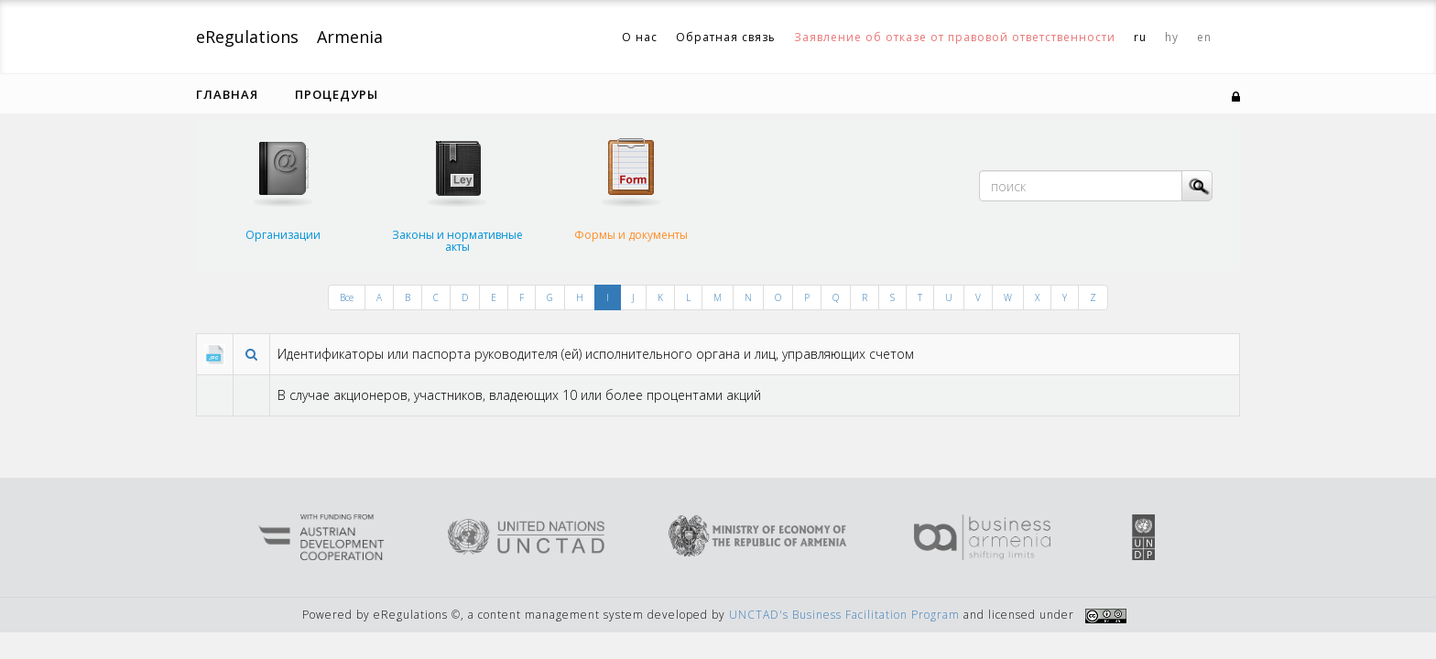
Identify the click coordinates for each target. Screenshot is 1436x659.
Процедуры (336, 94)
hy (1172, 37)
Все (347, 297)
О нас (640, 37)
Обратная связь (726, 37)
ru (1140, 37)
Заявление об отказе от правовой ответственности (954, 37)
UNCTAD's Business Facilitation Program (844, 614)
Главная (227, 94)
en (1204, 37)
